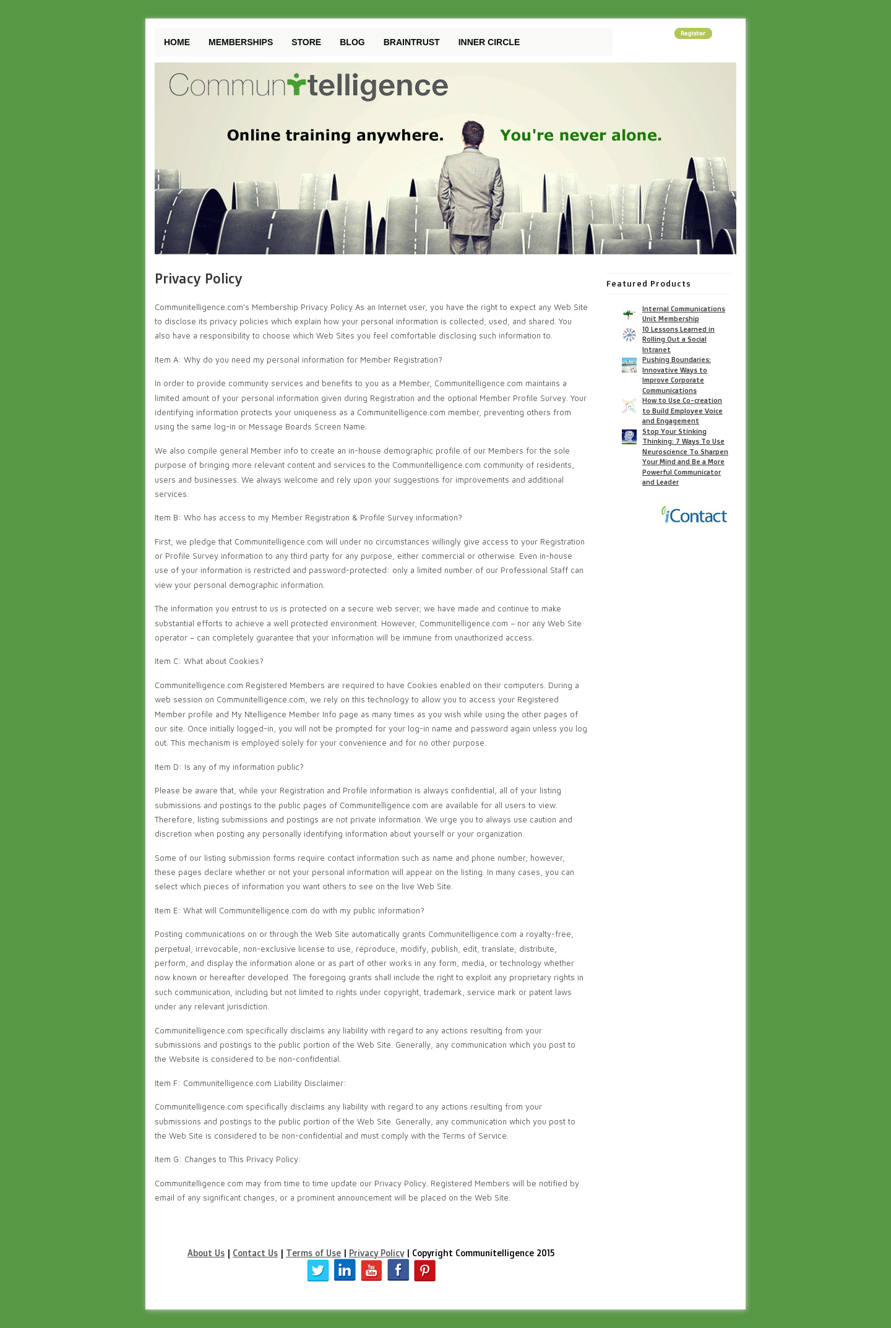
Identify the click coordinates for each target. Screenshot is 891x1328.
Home (177, 42)
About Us (206, 1253)
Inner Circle (489, 42)
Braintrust (412, 42)
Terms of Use (313, 1253)
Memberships (241, 42)
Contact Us (255, 1253)
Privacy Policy (376, 1253)
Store (306, 42)
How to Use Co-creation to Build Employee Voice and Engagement (682, 410)
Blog (352, 42)
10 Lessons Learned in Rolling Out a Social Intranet (678, 339)
